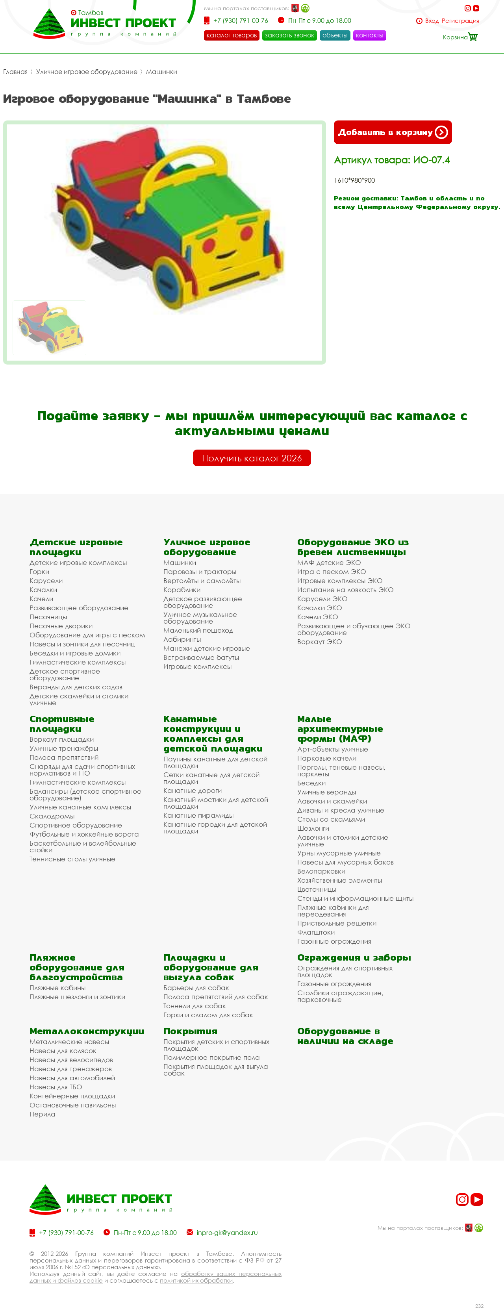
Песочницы (48, 616)
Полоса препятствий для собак (215, 996)
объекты (335, 35)
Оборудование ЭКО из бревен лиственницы (353, 547)
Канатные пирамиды (198, 815)
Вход (432, 20)
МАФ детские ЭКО (329, 562)
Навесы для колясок (63, 1050)
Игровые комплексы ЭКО (340, 580)
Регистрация (460, 20)
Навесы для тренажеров (71, 1068)
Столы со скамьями (331, 819)
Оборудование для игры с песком (87, 634)
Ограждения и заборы (354, 957)
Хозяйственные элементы (339, 880)
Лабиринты (182, 639)
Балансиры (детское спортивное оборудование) (85, 794)
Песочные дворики (61, 625)
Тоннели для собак (194, 1005)
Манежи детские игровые (206, 648)
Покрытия (190, 1031)
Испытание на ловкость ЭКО (345, 589)
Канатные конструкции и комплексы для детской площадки (213, 733)
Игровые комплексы (197, 666)
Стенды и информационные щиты (355, 898)
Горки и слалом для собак (208, 1014)
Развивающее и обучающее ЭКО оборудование (354, 629)
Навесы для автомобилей (72, 1077)
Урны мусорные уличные (339, 853)
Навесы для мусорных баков (345, 862)
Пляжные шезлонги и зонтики (77, 996)
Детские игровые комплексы (78, 562)
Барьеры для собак (196, 987)
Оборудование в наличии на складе (345, 1036)
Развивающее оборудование (79, 607)
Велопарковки (321, 871)
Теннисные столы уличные (72, 858)
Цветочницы (316, 889)
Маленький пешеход (198, 630)
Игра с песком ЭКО (331, 571)
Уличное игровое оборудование (86, 72)
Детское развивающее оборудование (202, 602)
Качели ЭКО (317, 616)
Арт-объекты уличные (332, 749)
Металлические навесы (69, 1041)
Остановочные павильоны (73, 1105)
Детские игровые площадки (76, 547)
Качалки (43, 589)
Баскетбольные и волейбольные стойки (83, 846)
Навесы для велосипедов (71, 1059)
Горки (39, 571)
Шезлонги (313, 828)
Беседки (311, 782)
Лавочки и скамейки (332, 801)
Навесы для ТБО (56, 1086)
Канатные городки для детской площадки (215, 827)
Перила (43, 1114)
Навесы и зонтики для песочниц (82, 644)
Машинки (161, 72)
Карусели (46, 580)
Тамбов (91, 13)
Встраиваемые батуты (201, 657)
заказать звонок (289, 35)
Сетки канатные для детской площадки (211, 778)
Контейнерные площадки (72, 1095)
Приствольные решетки (336, 923)
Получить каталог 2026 (252, 457)
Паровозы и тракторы (199, 571)
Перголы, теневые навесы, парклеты (341, 770)
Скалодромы (52, 816)
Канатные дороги (192, 790)
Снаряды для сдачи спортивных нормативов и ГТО (82, 769)
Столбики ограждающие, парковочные (340, 996)
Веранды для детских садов (76, 686)
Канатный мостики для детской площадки (215, 802)
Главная (15, 72)
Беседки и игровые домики (75, 653)
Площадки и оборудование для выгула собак (210, 967)
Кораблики (181, 589)
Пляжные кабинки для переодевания (333, 910)
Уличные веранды (326, 792)
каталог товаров (232, 35)
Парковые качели (326, 758)
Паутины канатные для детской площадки (215, 762)
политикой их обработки (196, 1280)
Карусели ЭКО (322, 598)
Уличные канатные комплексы (80, 807)
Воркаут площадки (62, 739)
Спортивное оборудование (76, 825)
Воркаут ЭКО (319, 641)
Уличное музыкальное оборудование (200, 617)
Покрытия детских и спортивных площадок (216, 1045)
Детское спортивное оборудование (65, 674)
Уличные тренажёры (64, 748)
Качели (41, 598)
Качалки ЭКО (319, 607)
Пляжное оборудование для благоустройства (77, 967)
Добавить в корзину (393, 132)
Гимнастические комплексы (78, 662)
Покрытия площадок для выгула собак (215, 1069)
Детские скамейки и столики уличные (79, 699)
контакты (370, 35)
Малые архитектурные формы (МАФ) (340, 728)
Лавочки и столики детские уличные (342, 840)
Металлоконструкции (87, 1031)
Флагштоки (316, 932)
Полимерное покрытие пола (211, 1057)
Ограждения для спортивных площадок (345, 971)
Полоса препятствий (64, 757)
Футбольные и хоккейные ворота (84, 834)
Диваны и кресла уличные (340, 810)
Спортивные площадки (62, 723)
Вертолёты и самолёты (202, 580)
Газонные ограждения (334, 941)
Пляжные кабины (57, 987)
